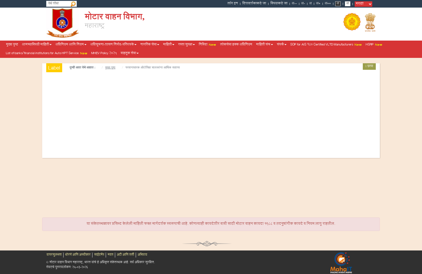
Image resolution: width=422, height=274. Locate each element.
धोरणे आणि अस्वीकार (78, 255)
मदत (110, 255)
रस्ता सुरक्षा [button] (186, 44)
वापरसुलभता (54, 255)
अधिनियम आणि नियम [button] (71, 44)
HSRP (374, 44)
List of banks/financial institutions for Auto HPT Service (47, 53)
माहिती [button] (168, 44)
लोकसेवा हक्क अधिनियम (236, 44)
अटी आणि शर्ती (125, 255)
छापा (369, 66)
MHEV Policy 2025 (104, 53)
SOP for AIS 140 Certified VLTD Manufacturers (326, 44)
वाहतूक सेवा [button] (130, 53)
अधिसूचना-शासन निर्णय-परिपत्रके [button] (113, 44)
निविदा (207, 44)
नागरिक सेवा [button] (149, 44)
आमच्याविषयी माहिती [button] (37, 44)
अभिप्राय (142, 255)
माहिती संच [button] (264, 44)
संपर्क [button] (282, 44)
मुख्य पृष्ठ (12, 44)
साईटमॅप (99, 255)
